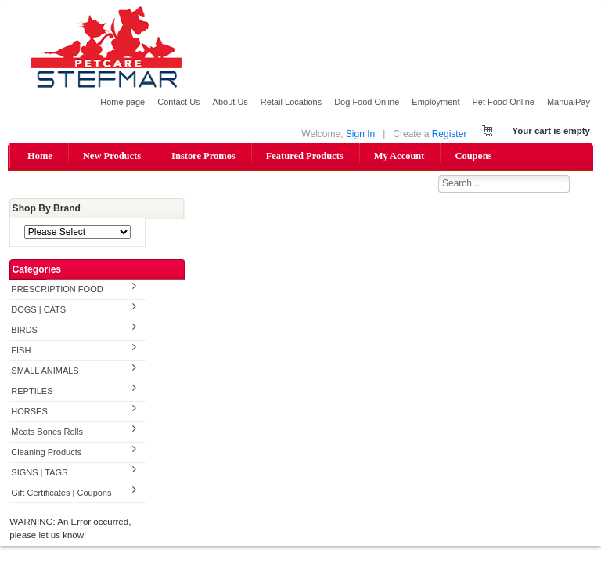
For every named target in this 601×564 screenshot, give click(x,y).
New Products (112, 155)
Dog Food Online (366, 102)
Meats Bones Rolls (47, 431)
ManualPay (568, 102)
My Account (399, 155)
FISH (21, 350)
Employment (435, 102)
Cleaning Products (46, 452)
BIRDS (24, 329)
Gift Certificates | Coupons (61, 492)
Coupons (473, 155)
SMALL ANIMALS (44, 370)
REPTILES (31, 391)
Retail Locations (291, 102)
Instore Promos (203, 155)
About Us (230, 102)
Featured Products (305, 155)
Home (39, 155)
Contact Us (178, 102)
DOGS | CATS (38, 309)
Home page (122, 102)
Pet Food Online (503, 102)
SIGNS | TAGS (39, 472)
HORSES (29, 411)
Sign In (360, 133)
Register (449, 133)
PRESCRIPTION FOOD (57, 289)
